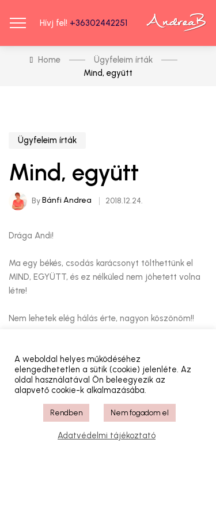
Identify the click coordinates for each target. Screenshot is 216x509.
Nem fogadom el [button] (140, 412)
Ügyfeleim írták (47, 140)
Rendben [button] (66, 412)
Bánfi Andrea (67, 200)
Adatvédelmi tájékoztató (107, 435)
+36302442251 (98, 23)
